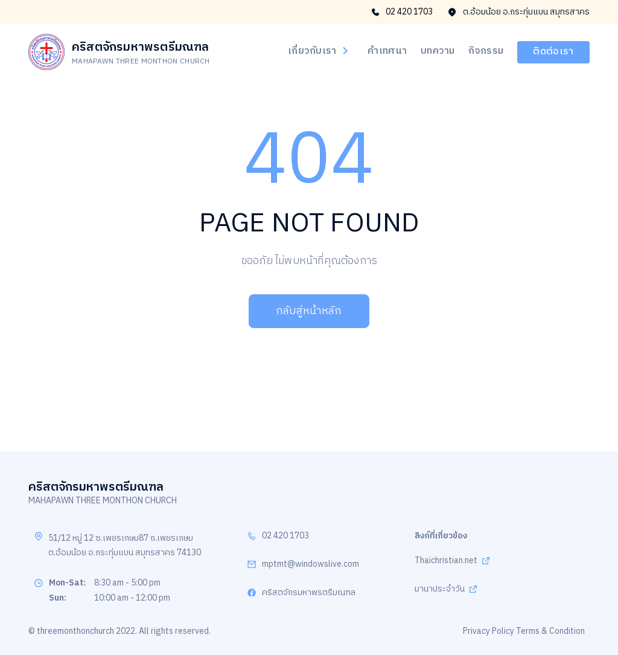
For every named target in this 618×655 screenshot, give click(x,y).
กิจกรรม (485, 51)
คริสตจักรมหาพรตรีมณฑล (308, 593)
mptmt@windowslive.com (310, 565)
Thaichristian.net (446, 561)
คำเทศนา (387, 51)
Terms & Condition (550, 631)
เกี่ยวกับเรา (318, 51)
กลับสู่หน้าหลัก (309, 311)
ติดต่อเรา (553, 52)
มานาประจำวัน (440, 589)
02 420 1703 (402, 12)
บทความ (438, 51)
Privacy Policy (488, 631)
